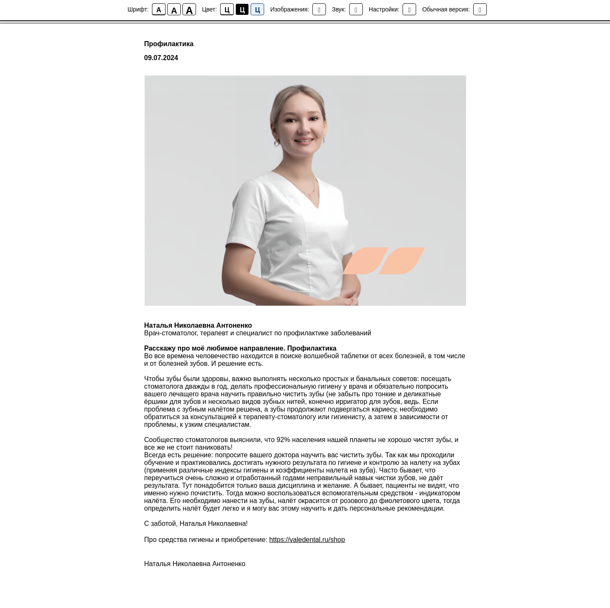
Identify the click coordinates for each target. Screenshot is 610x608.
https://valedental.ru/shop (307, 539)
